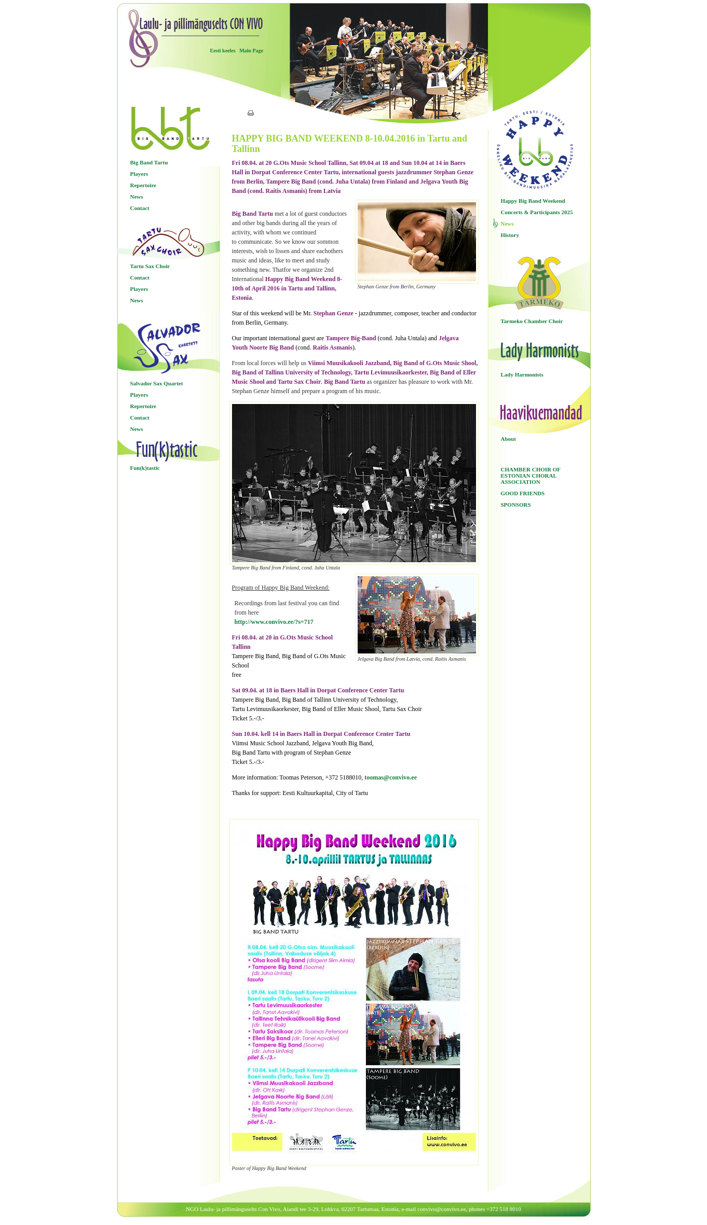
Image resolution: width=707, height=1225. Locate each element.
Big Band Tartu (149, 162)
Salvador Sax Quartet (156, 383)
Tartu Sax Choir (150, 266)
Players (139, 174)
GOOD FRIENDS (523, 493)
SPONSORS (516, 505)
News (136, 196)
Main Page (251, 50)
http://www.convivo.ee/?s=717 (274, 621)
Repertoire (143, 185)
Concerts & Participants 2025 (537, 212)
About (508, 439)
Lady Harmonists (522, 374)
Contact (139, 208)
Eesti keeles (223, 50)
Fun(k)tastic (145, 468)
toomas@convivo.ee (390, 777)
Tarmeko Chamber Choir (532, 321)
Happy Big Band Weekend (533, 201)
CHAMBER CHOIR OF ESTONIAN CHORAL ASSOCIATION (531, 475)
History (510, 235)
